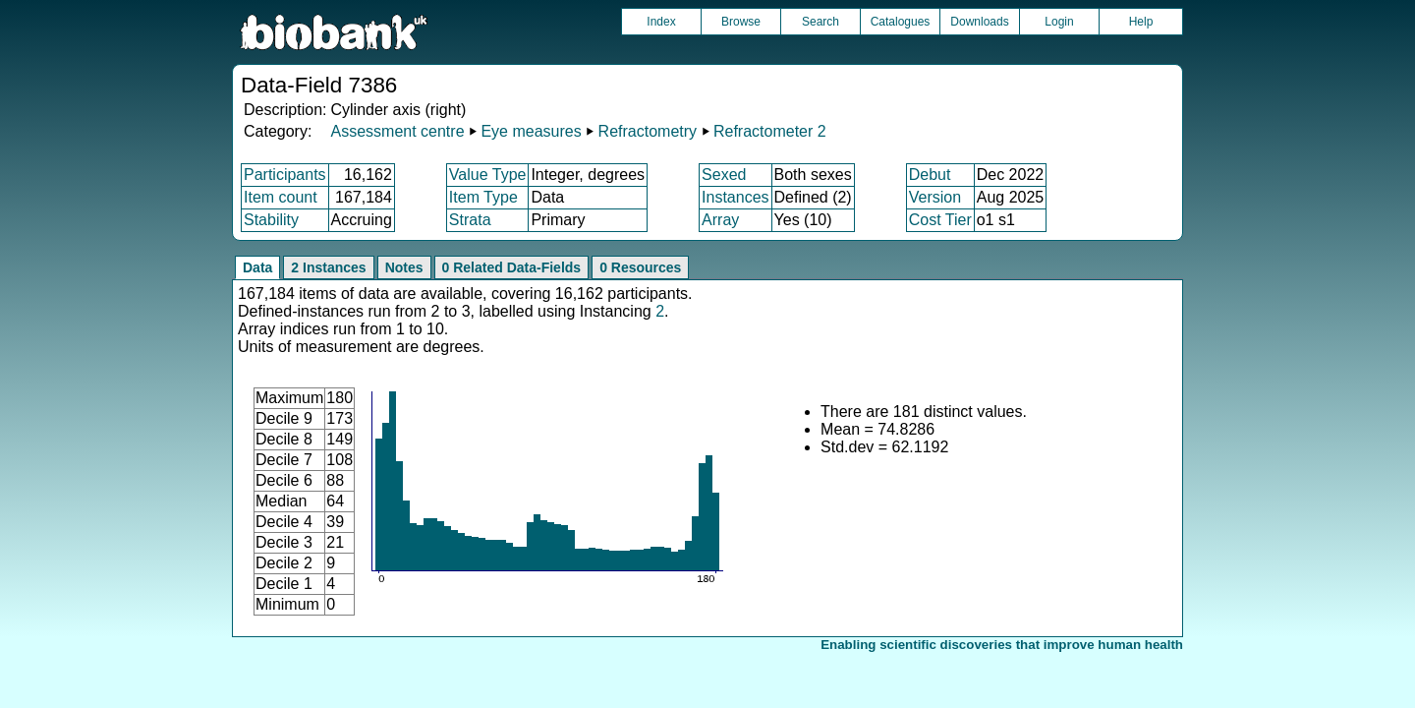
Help (1141, 22)
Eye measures (531, 131)
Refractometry (647, 131)
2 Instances (328, 267)
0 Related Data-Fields (512, 267)
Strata (470, 219)
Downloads (979, 22)
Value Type (488, 174)
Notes (404, 267)
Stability (271, 219)
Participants (285, 174)
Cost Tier (940, 219)
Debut (930, 174)
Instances (735, 197)
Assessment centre (397, 131)
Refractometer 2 (769, 131)
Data (257, 267)
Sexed (724, 174)
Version (935, 197)
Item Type (483, 197)
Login (1059, 22)
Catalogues (901, 22)
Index (661, 22)
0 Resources (640, 267)
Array (720, 219)
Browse (741, 22)
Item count (280, 197)
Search (820, 22)
